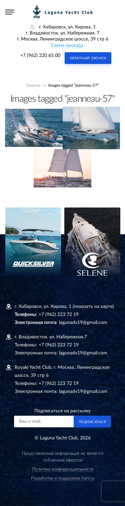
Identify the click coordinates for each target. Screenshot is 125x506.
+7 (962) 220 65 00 (40, 55)
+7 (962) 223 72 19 (59, 314)
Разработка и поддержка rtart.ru (62, 478)
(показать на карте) (93, 306)
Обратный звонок (88, 58)
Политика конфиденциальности (62, 469)
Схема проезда (67, 45)
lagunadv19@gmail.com (83, 322)
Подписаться (92, 422)
